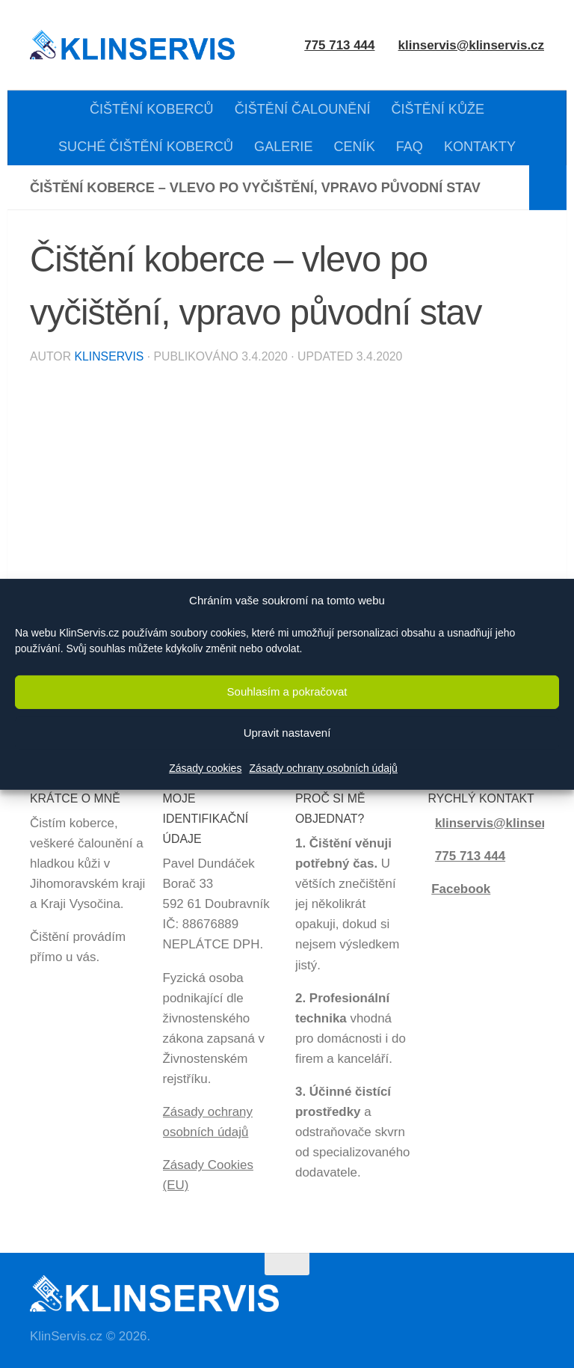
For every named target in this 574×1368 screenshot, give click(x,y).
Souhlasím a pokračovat (287, 691)
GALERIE (283, 146)
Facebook (460, 889)
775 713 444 (470, 856)
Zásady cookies (205, 768)
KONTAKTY (480, 146)
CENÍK (353, 146)
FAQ (409, 146)
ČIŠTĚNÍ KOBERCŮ (152, 109)
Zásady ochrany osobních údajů (323, 768)
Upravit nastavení (287, 732)
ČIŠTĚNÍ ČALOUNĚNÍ (303, 109)
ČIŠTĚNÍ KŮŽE (438, 109)
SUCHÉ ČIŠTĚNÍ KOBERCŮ (145, 146)
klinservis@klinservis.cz (471, 45)
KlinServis (109, 356)
